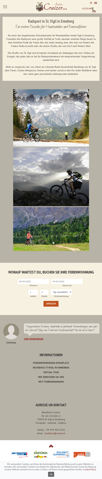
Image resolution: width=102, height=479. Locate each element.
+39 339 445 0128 (93, 9)
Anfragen (51, 303)
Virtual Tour (51, 372)
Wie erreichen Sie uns (51, 377)
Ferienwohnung (61, 296)
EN (95, 3)
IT (91, 3)
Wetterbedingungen (51, 381)
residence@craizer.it (54, 433)
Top (51, 446)
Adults (33, 296)
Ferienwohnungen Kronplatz (51, 362)
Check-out (66, 285)
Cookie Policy (89, 469)
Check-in (33, 285)
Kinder (44, 296)
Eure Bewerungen (33, 339)
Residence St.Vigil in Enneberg (51, 367)
